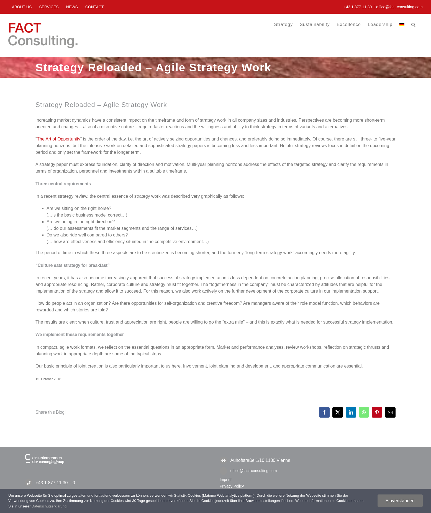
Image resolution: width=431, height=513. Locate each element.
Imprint (226, 479)
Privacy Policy (232, 486)
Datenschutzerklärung (49, 506)
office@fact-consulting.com (399, 7)
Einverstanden (400, 500)
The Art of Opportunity (58, 139)
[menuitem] (401, 24)
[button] (413, 24)
